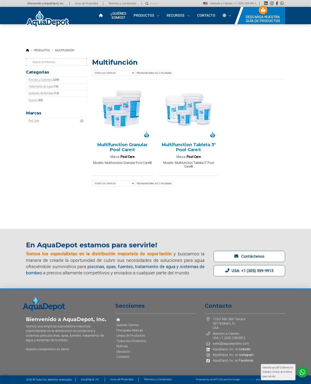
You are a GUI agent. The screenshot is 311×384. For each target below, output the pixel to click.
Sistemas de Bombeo (41, 93)
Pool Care (34, 120)
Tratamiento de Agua (41, 86)
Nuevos (33, 100)
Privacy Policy (247, 379)
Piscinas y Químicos (40, 79)
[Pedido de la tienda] (113, 73)
